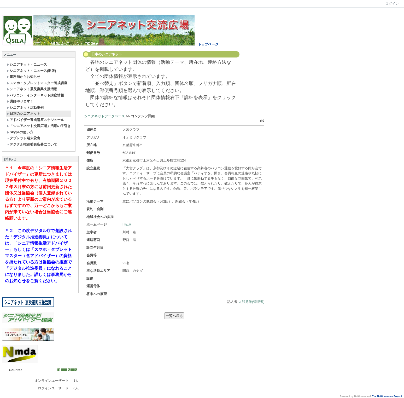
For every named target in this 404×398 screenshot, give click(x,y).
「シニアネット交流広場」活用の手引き (39, 126)
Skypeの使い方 (20, 132)
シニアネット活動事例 (25, 107)
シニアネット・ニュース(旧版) (31, 71)
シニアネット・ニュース (27, 64)
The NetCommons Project (387, 396)
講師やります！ (20, 101)
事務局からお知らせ (23, 77)
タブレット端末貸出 (23, 138)
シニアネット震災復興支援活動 (32, 89)
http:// (126, 224)
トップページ (208, 44)
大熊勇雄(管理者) (251, 302)
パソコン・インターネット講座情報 (35, 95)
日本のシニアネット (23, 114)
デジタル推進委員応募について (32, 144)
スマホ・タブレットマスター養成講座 (37, 83)
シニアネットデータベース (104, 116)
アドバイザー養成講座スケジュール (35, 120)
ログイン (392, 3)
